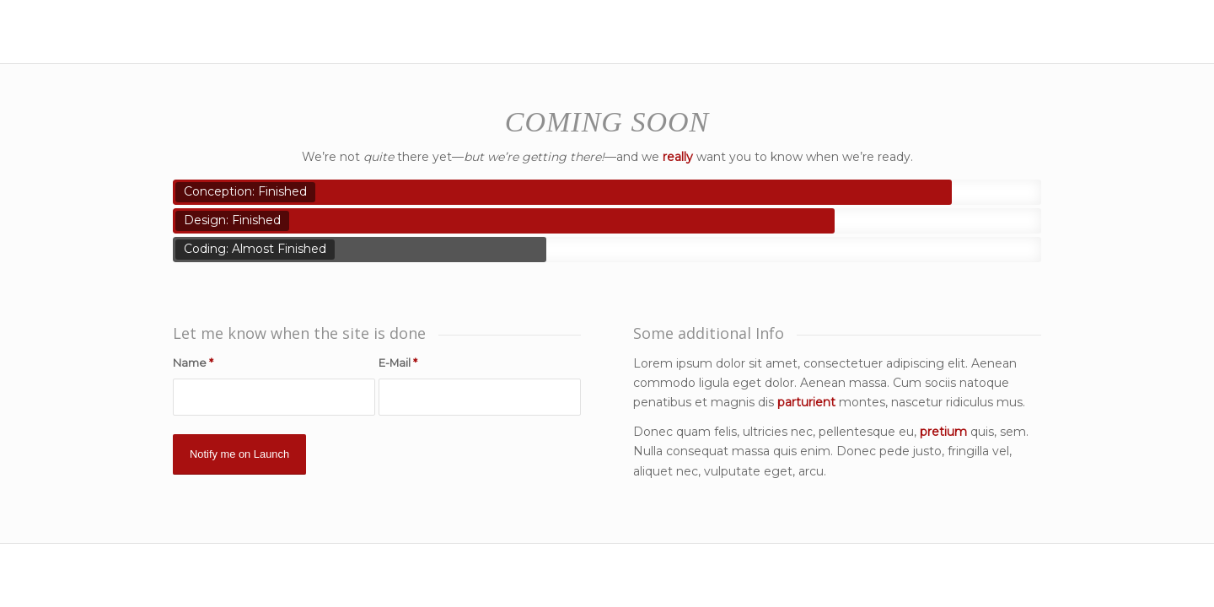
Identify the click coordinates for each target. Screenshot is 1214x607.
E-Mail (398, 363)
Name (193, 363)
